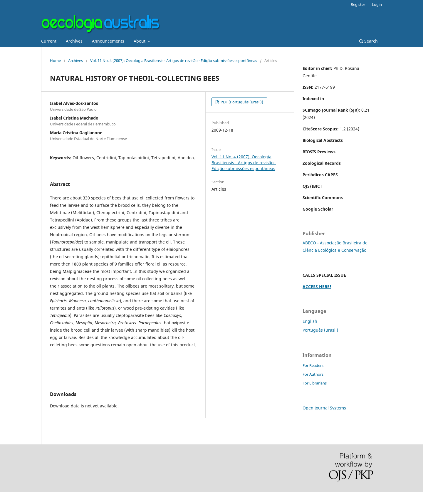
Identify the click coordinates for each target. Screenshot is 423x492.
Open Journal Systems (324, 408)
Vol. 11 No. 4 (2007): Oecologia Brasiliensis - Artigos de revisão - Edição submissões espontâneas (173, 60)
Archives (74, 41)
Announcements (108, 41)
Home (55, 60)
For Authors (313, 374)
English (310, 321)
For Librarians (315, 383)
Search (368, 41)
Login (377, 4)
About (140, 41)
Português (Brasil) (320, 330)
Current (48, 41)
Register (358, 4)
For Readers (313, 365)
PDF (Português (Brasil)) (241, 102)
